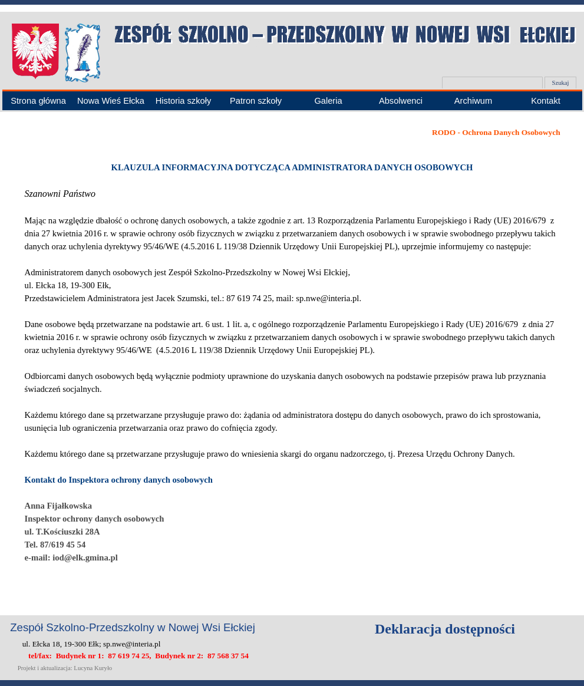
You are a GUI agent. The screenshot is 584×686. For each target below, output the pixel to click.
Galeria (328, 100)
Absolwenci (401, 100)
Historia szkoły (183, 100)
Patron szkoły (256, 100)
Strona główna (38, 100)
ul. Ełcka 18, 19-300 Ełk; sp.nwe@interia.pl (91, 643)
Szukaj (560, 83)
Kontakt (545, 100)
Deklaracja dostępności (445, 628)
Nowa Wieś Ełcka (110, 100)
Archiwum (473, 100)
